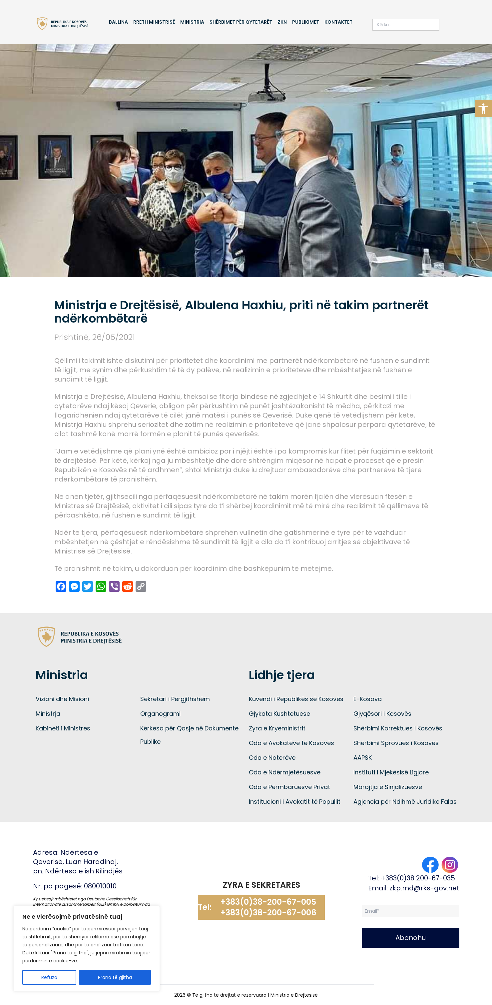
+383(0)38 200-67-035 (418, 878)
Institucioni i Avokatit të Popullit (294, 801)
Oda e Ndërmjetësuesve (284, 772)
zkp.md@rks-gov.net (424, 888)
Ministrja (48, 713)
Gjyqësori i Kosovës (382, 713)
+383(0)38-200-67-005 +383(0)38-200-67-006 (268, 907)
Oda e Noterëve (272, 757)
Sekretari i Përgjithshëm (175, 699)
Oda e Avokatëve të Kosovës (291, 743)
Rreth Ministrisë (154, 22)
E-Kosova (367, 699)
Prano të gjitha (115, 977)
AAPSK (362, 757)
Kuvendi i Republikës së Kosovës (296, 699)
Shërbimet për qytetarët (241, 22)
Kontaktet (338, 22)
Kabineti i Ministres (63, 728)
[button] (483, 108)
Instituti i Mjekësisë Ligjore (391, 772)
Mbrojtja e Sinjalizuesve (387, 787)
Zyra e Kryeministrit (277, 728)
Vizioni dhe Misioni (62, 699)
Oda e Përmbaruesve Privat (289, 787)
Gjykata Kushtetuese (279, 713)
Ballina (118, 22)
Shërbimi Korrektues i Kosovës (397, 728)
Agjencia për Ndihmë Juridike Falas (405, 801)
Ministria (192, 22)
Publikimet (305, 22)
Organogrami (160, 713)
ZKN (282, 22)
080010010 (100, 886)
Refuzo (49, 977)
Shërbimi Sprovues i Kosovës (396, 743)
